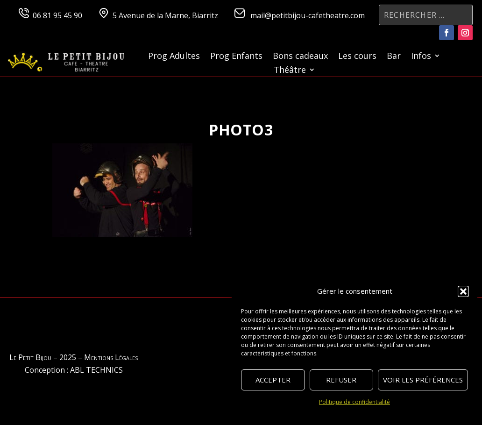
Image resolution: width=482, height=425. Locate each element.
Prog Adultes (174, 56)
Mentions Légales (111, 357)
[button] (463, 291)
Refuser (341, 379)
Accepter (273, 379)
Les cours (357, 56)
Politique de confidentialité (354, 402)
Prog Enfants (236, 56)
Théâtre (290, 70)
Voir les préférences (423, 379)
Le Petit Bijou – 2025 (42, 357)
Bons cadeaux (300, 56)
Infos (421, 56)
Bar (394, 56)
